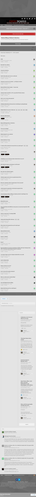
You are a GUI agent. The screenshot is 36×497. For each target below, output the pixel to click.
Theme (17, 481)
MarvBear (24, 331)
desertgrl (3, 77)
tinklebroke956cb (4, 209)
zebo (2, 147)
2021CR (6, 447)
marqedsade (4, 117)
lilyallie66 (3, 178)
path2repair (3, 267)
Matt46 (3, 221)
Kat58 (6, 432)
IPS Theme (9, 481)
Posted (12, 432)
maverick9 (3, 272)
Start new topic (18, 43)
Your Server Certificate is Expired (10, 431)
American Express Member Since (25, 360)
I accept (33, 494)
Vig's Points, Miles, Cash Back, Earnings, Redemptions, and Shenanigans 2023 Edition (27, 383)
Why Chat (3, 60)
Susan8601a (4, 165)
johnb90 (3, 202)
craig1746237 (4, 184)
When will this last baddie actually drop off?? (26, 405)
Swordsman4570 (4, 250)
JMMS (3, 226)
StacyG (3, 99)
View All (26, 424)
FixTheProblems (23, 319)
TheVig (22, 386)
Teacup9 (3, 160)
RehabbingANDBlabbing (25, 340)
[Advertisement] (18, 9)
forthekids (3, 141)
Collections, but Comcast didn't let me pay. (26, 318)
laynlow (3, 66)
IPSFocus (13, 481)
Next (32, 49)
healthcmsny (4, 278)
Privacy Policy (22, 481)
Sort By (33, 47)
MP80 (22, 362)
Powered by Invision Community (18, 488)
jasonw (6, 469)
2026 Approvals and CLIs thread (10, 436)
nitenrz (3, 105)
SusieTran (3, 88)
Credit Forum (23, 320)
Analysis (3, 94)
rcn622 (3, 135)
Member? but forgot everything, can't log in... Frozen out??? (17, 28)
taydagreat (3, 243)
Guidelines (1, 495)
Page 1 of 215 (18, 49)
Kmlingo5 (3, 111)
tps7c (22, 406)
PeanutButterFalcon (5, 195)
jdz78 (2, 71)
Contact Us (26, 481)
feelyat (3, 124)
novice (3, 261)
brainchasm (7, 437)
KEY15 (3, 289)
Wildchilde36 (4, 189)
